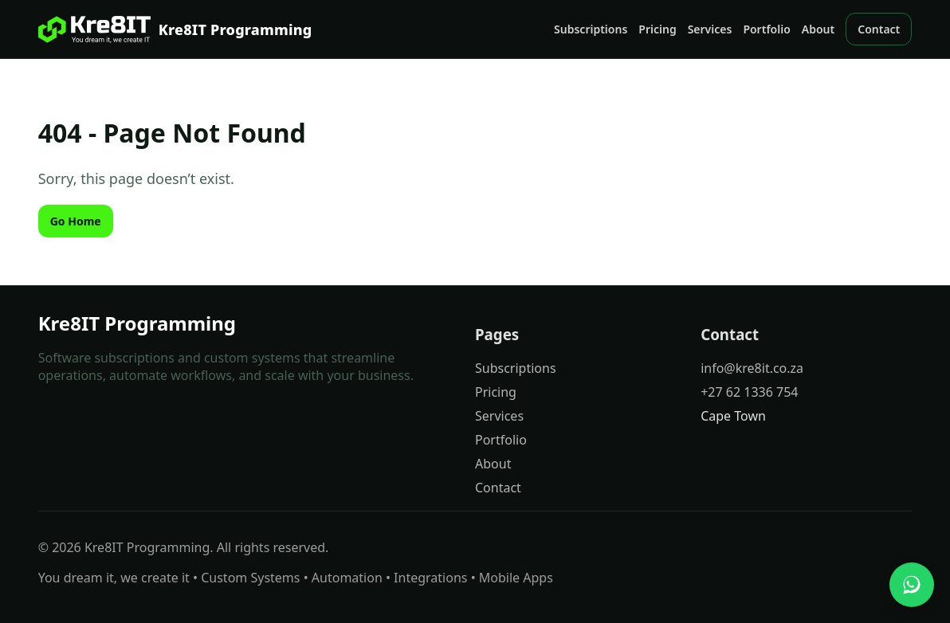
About (818, 29)
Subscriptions (590, 29)
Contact (879, 29)
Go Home (75, 221)
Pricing (657, 29)
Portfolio (766, 29)
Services (710, 29)
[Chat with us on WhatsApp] (911, 584)
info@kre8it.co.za (752, 368)
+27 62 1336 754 (749, 392)
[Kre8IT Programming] (175, 29)
